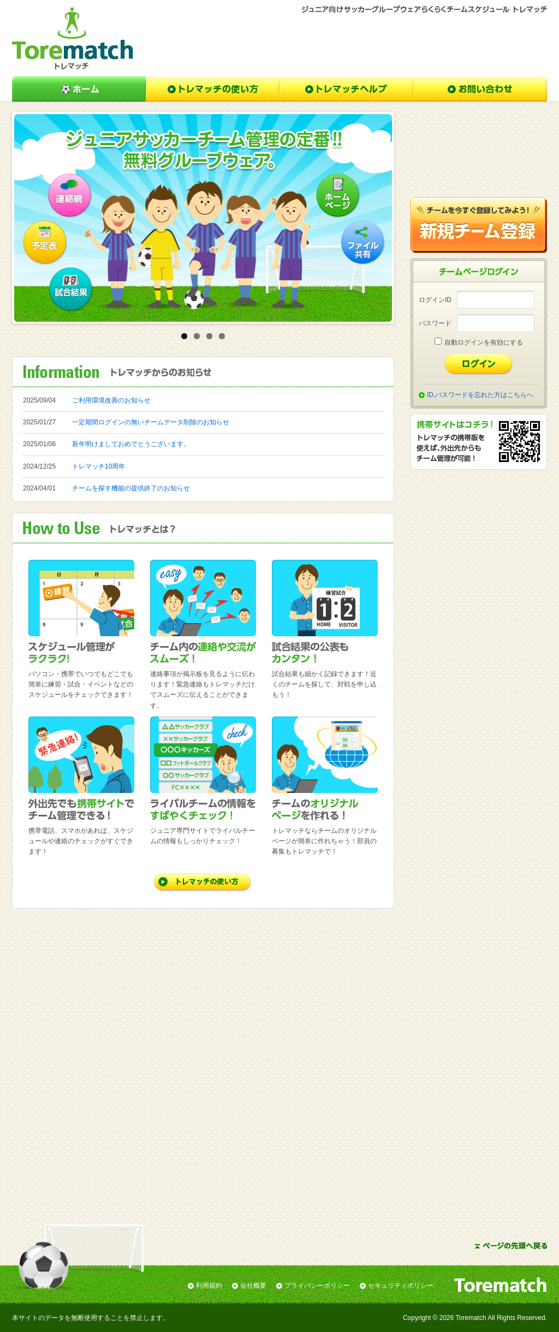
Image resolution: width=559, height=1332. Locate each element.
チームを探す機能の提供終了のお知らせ (131, 488)
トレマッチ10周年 (98, 466)
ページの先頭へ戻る (511, 1246)
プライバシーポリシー (317, 1285)
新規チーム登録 (479, 225)
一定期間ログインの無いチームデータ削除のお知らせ (150, 422)
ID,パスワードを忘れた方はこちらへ (480, 395)
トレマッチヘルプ (346, 89)
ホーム (79, 89)
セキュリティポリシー (400, 1285)
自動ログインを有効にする (483, 342)
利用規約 (209, 1285)
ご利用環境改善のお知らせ (111, 400)
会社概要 (253, 1285)
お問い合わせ (480, 89)
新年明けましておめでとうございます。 (131, 444)
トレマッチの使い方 (213, 89)
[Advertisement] (348, 44)
